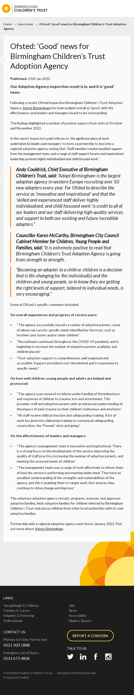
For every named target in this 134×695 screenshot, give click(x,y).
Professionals (13, 621)
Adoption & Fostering (19, 616)
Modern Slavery (80, 621)
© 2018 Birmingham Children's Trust (28, 673)
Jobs (72, 606)
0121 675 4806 (17, 658)
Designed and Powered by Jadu (76, 673)
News (73, 611)
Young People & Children (21, 606)
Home (8, 24)
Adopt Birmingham (36, 108)
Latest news (26, 24)
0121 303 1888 (17, 645)
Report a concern (90, 636)
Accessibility (78, 616)
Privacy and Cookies (16, 677)
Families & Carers (17, 611)
